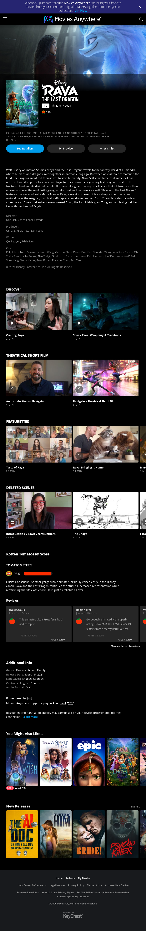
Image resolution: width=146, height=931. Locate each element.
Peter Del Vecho (33, 230)
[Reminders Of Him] (56, 834)
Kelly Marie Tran (15, 252)
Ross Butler (44, 260)
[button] (39, 311)
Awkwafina (33, 252)
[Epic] (89, 762)
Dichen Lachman (76, 256)
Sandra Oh (131, 252)
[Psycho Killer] (122, 834)
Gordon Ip (58, 256)
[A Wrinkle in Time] (56, 762)
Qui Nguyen (13, 241)
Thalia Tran (12, 256)
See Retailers (25, 148)
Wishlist (107, 148)
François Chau (60, 260)
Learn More (30, 717)
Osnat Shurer (14, 230)
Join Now (80, 10)
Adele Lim (27, 241)
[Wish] (22, 764)
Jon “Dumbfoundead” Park (120, 256)
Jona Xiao (118, 252)
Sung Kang (12, 260)
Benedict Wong (102, 252)
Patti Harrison (95, 256)
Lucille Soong (28, 256)
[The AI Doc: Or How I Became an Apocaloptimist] (22, 834)
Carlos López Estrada (30, 220)
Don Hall (11, 220)
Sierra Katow (27, 260)
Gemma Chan (63, 252)
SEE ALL (135, 806)
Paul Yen (76, 260)
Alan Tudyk (44, 256)
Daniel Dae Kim (82, 252)
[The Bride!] (89, 834)
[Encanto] (122, 762)
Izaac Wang (47, 252)
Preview (66, 148)
